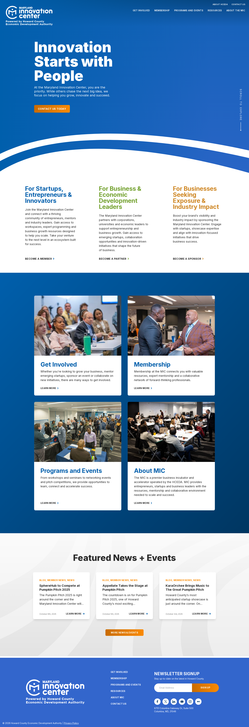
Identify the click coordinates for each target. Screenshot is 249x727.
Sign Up (205, 688)
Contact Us (238, 4)
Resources (215, 10)
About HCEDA (220, 4)
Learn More (49, 390)
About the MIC (235, 10)
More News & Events (124, 635)
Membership (162, 10)
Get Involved (141, 10)
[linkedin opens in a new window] (171, 702)
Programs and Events (188, 10)
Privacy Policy (71, 723)
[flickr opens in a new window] (193, 702)
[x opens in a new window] (164, 702)
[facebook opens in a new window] (157, 702)
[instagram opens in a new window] (186, 702)
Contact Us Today (52, 108)
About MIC (117, 698)
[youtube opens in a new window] (179, 702)
